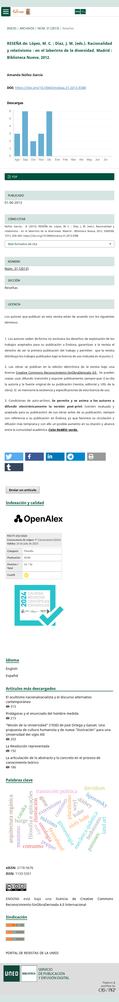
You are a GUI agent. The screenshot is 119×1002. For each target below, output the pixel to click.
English (11, 668)
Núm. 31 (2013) (48, 28)
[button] (14, 457)
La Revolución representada (27, 746)
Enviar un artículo (22, 490)
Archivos (27, 28)
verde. (63, 430)
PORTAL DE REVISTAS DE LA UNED (32, 953)
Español (12, 675)
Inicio (11, 28)
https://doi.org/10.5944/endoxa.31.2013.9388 (50, 87)
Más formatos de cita (22, 244)
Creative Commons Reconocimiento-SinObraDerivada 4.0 (56, 372)
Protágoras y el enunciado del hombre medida (42, 713)
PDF (14, 177)
